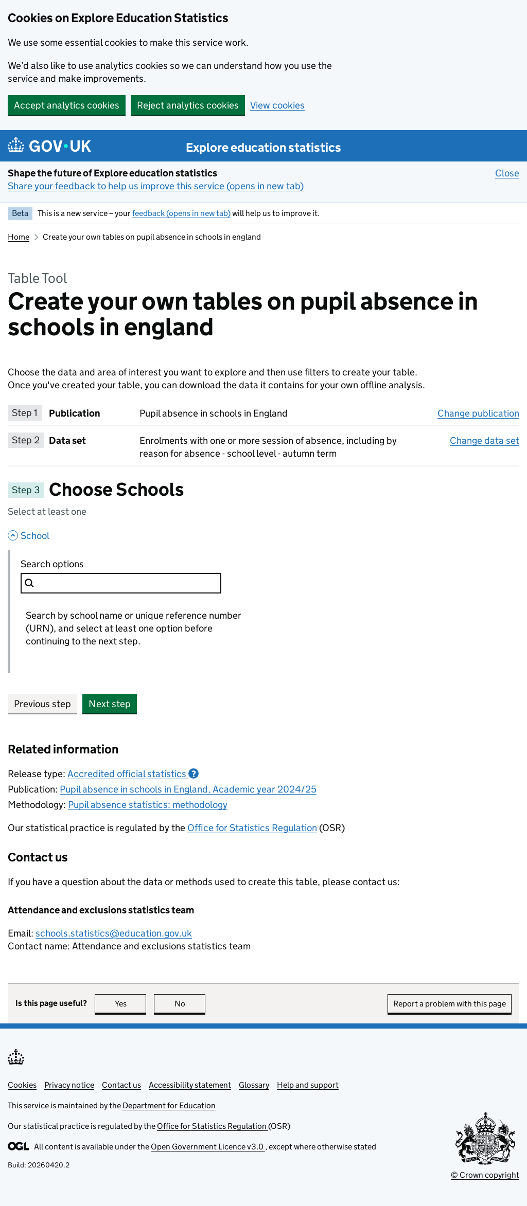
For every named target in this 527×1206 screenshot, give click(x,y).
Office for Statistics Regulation (252, 828)
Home (18, 237)
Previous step (42, 704)
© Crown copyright (485, 1175)
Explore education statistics (263, 147)
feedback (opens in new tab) (181, 213)
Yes (131, 1004)
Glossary (254, 1085)
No (190, 1004)
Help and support (308, 1085)
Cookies (22, 1085)
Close (507, 173)
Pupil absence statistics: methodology (147, 805)
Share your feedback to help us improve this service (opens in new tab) (156, 186)
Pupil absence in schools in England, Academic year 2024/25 (188, 789)
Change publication (478, 413)
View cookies (277, 105)
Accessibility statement (190, 1085)
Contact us (121, 1085)
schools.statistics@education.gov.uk (114, 933)
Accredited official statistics (133, 774)
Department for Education (169, 1105)
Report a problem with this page (449, 1004)
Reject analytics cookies (188, 105)
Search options (75, 563)
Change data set (484, 440)
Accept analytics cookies (66, 105)
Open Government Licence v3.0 (208, 1146)
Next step (110, 704)
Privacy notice (69, 1085)
